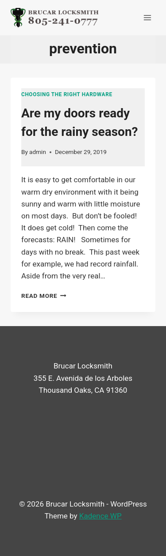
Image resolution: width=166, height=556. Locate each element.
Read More (43, 295)
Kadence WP (100, 515)
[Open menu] (147, 17)
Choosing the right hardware (66, 94)
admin (37, 151)
